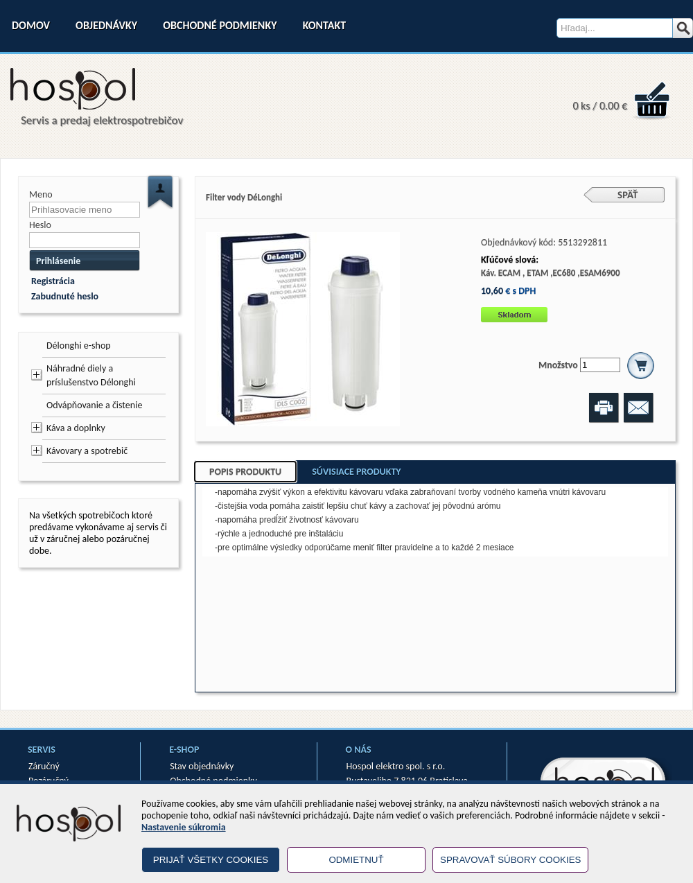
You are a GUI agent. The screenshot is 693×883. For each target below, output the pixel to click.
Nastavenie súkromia (183, 827)
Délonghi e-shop (78, 345)
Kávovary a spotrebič (87, 451)
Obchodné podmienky (220, 25)
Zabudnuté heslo (64, 296)
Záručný (44, 766)
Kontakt (324, 25)
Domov (31, 25)
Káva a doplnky (75, 428)
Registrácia (53, 281)
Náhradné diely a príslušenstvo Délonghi (91, 375)
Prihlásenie (58, 261)
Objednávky (106, 25)
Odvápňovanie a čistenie (94, 405)
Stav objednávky (202, 766)
